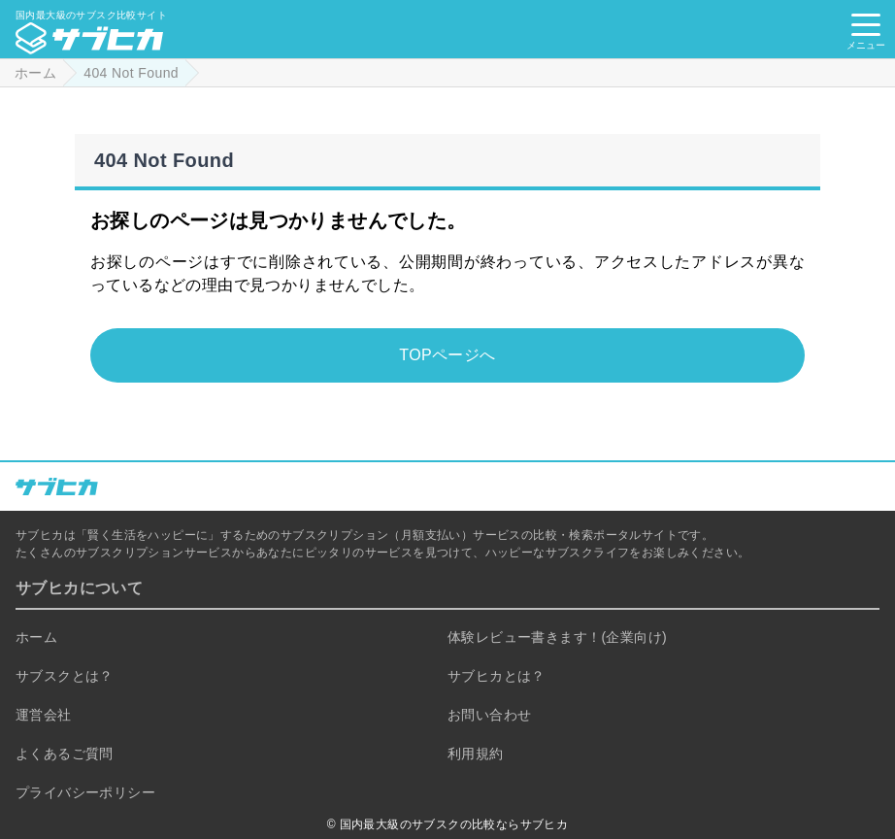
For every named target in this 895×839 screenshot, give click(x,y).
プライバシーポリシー (85, 792)
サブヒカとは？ (497, 676)
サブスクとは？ (65, 676)
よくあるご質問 (65, 753)
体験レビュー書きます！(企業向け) (557, 637)
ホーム (36, 637)
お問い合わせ (489, 714)
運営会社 (44, 714)
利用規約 (476, 753)
